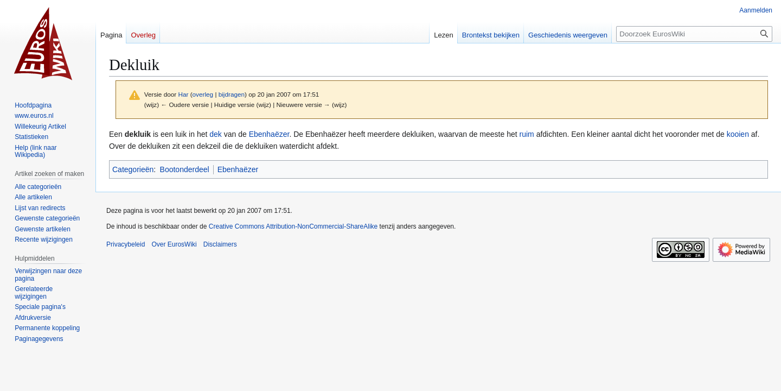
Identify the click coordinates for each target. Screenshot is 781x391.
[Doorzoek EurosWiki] (694, 34)
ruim (527, 134)
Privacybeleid (125, 244)
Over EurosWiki (173, 244)
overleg (203, 94)
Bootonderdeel (184, 169)
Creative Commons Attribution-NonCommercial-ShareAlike (293, 226)
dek (215, 134)
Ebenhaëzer (269, 134)
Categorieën (132, 169)
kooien (738, 134)
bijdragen (232, 94)
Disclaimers (220, 244)
